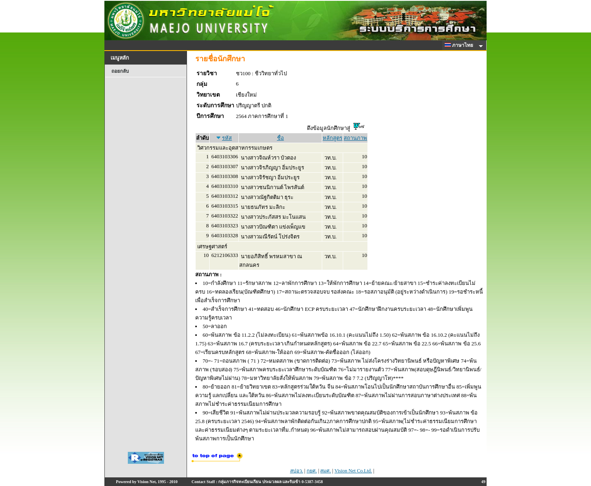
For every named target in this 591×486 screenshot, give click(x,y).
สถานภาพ (355, 138)
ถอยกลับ (120, 71)
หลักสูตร (332, 138)
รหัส (227, 138)
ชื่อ (280, 138)
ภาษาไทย (460, 45)
